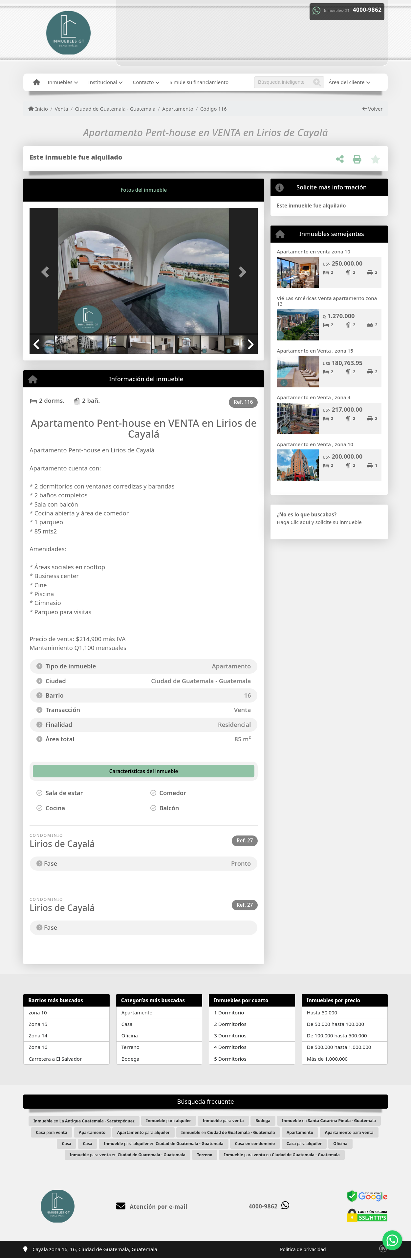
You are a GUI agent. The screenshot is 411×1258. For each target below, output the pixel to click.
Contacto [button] (143, 82)
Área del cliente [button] (347, 82)
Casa (127, 1024)
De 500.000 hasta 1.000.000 (339, 1047)
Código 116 (213, 108)
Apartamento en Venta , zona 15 (315, 350)
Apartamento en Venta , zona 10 (315, 444)
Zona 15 (38, 1024)
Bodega (130, 1058)
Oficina (129, 1035)
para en (163, 1143)
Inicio (38, 108)
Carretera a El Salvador (55, 1058)
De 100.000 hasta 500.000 (337, 1035)
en (84, 1121)
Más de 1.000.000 (327, 1058)
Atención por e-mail (151, 1206)
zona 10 (38, 1012)
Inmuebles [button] (60, 82)
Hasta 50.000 (322, 1012)
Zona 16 (38, 1047)
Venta (61, 108)
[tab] (55, 190)
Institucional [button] (102, 82)
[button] (47, 272)
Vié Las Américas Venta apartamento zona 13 (327, 301)
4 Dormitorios (230, 1047)
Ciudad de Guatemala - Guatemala (115, 108)
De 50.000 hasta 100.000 (335, 1024)
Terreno (130, 1047)
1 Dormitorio (229, 1012)
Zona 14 (38, 1035)
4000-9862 (367, 9)
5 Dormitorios (230, 1058)
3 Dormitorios (230, 1035)
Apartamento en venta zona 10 (313, 251)
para (168, 1120)
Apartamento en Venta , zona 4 (313, 397)
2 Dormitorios (230, 1024)
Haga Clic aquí (293, 522)
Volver (372, 108)
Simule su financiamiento (198, 82)
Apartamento (177, 108)
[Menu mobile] (36, 82)
